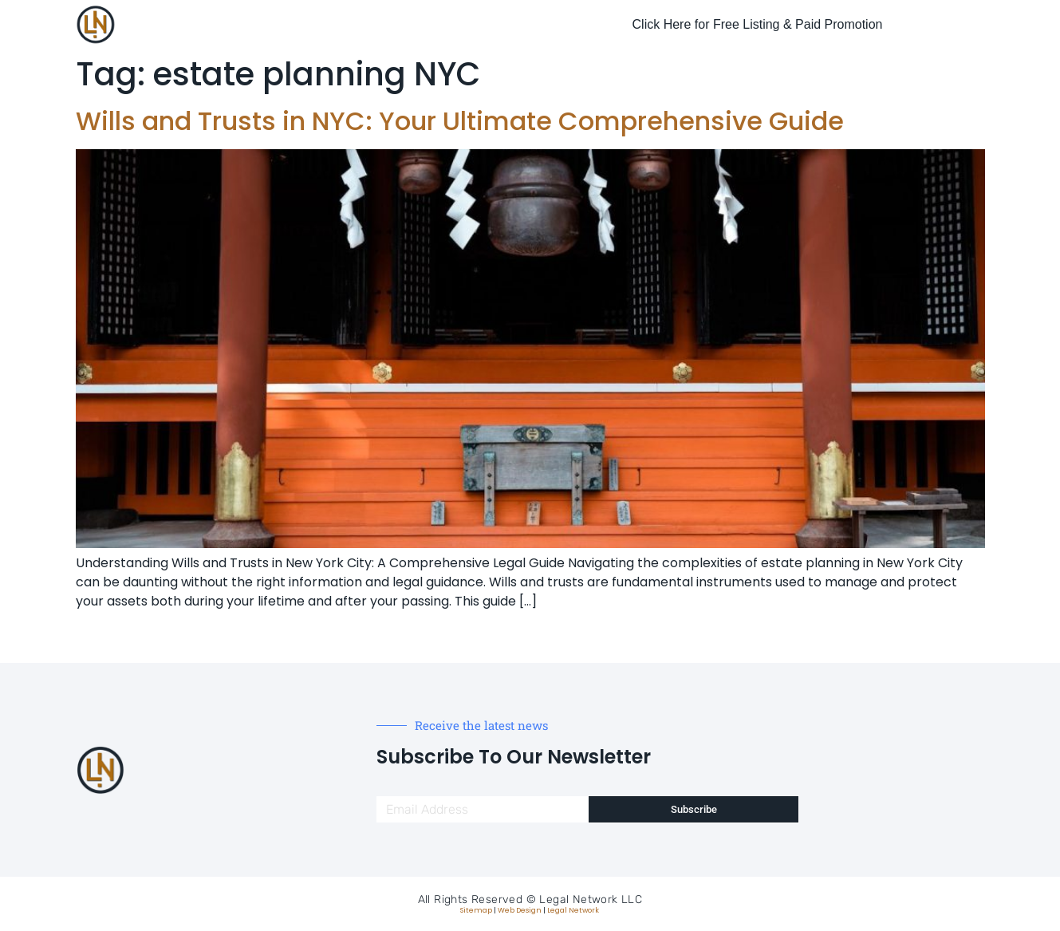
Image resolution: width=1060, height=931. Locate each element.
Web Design (520, 910)
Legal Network (573, 910)
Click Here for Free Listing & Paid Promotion (757, 24)
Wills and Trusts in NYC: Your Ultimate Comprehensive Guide (460, 121)
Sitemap (476, 910)
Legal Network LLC (590, 899)
